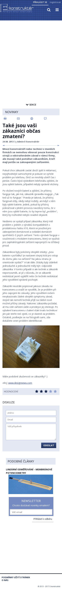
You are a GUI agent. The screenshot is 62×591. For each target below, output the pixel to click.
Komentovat (51, 118)
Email (24, 118)
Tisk (10, 118)
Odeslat (48, 445)
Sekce (31, 104)
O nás (5, 580)
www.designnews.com (20, 382)
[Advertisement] (31, 53)
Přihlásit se (40, 2)
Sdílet (37, 118)
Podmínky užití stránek (16, 577)
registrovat (55, 2)
